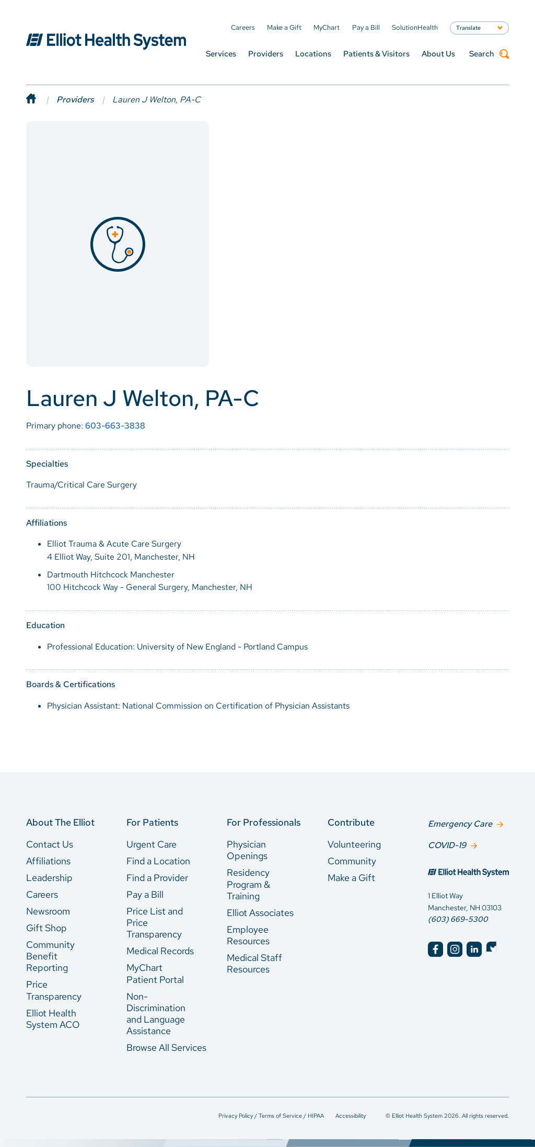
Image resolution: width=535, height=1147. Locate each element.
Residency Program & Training (248, 884)
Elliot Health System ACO (53, 1018)
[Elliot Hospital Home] (468, 872)
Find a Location (158, 861)
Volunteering (354, 844)
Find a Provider (157, 878)
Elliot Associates (260, 913)
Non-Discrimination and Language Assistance (155, 1013)
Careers (42, 894)
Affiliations (48, 861)
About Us (438, 54)
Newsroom (48, 911)
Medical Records (160, 951)
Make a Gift (351, 878)
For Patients (152, 822)
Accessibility (350, 1115)
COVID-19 (447, 844)
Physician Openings (247, 850)
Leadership (49, 878)
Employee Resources (248, 935)
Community (352, 861)
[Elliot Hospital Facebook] (435, 948)
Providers (265, 54)
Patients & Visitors (376, 54)
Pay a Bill (145, 894)
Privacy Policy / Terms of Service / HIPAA (271, 1115)
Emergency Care (460, 823)
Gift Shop (46, 928)
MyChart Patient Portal (155, 973)
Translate (468, 27)
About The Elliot (60, 822)
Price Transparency (54, 990)
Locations (313, 54)
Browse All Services (166, 1047)
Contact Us (49, 844)
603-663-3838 (115, 425)
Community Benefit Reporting (50, 956)
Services (221, 54)
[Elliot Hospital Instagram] (454, 948)
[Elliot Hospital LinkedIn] (474, 948)
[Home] (41, 99)
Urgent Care (151, 844)
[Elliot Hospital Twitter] (494, 948)
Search (489, 54)
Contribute (351, 822)
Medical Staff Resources (254, 963)
